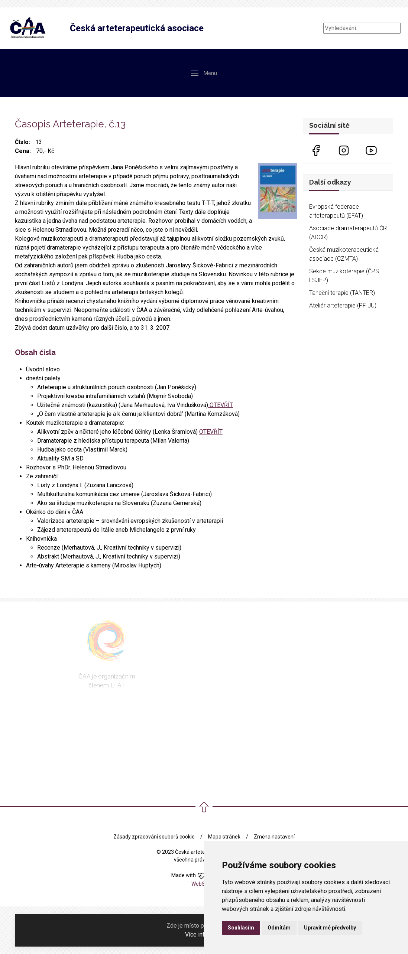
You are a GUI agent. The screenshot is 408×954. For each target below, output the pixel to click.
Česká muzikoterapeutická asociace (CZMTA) (344, 254)
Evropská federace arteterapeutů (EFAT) (336, 211)
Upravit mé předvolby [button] (330, 928)
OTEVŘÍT (220, 404)
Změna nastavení (274, 837)
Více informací (203, 934)
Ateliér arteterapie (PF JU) (342, 305)
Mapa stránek (224, 837)
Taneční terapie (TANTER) (342, 292)
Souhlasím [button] (241, 928)
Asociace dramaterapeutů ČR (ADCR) (348, 233)
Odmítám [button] (279, 928)
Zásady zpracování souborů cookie (154, 837)
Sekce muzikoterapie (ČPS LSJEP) (344, 276)
